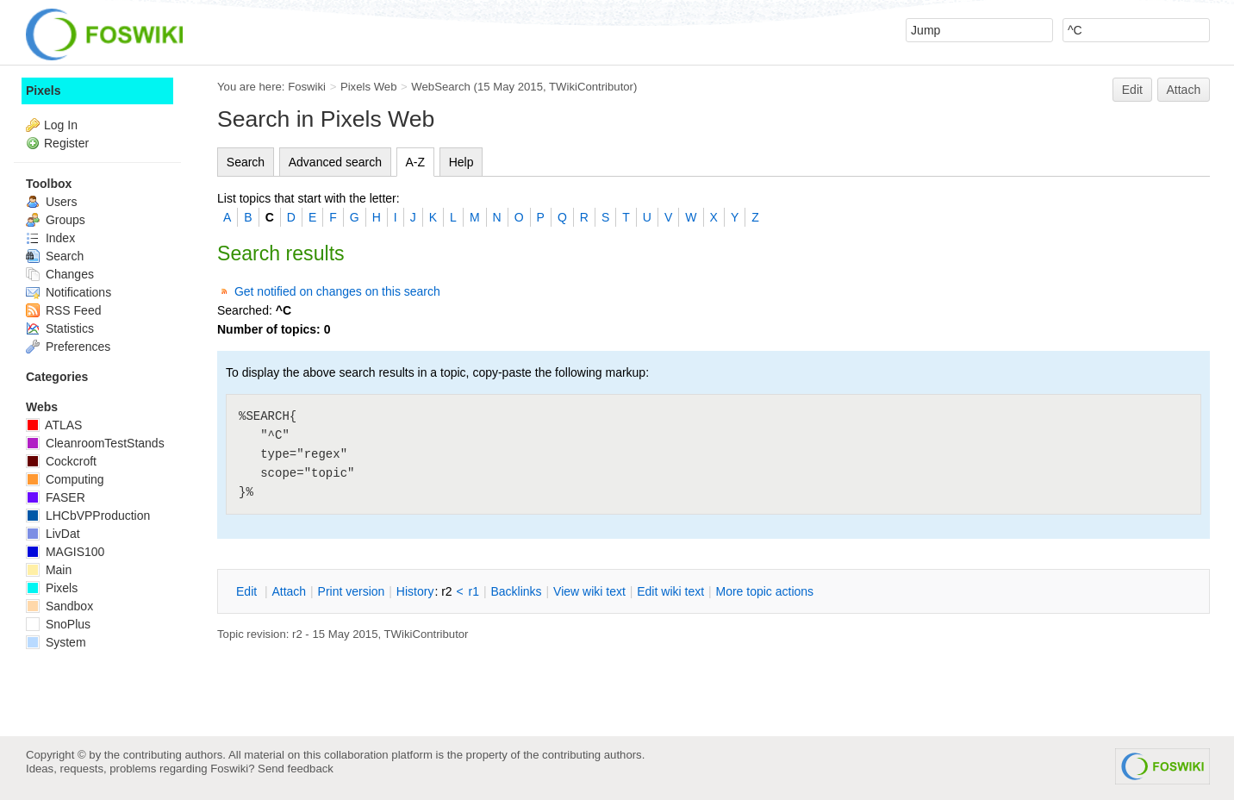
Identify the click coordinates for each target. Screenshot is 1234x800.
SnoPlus (58, 624)
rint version (351, 591)
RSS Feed (63, 310)
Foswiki (307, 86)
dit (248, 591)
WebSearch (441, 86)
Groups (55, 220)
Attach (1184, 90)
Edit (1132, 90)
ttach (288, 591)
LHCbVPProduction (88, 515)
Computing (65, 479)
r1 (474, 591)
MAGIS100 (65, 552)
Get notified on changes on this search (337, 291)
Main (49, 570)
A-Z (416, 162)
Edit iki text (670, 591)
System (56, 642)
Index (50, 238)
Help (461, 162)
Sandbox (59, 606)
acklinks (515, 591)
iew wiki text (589, 591)
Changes (60, 274)
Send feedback (295, 768)
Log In (61, 125)
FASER (55, 497)
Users (51, 202)
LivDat (53, 534)
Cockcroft (61, 461)
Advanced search (335, 162)
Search (246, 162)
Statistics (60, 328)
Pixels (43, 90)
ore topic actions (764, 591)
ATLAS (54, 425)
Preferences (68, 346)
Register (66, 143)
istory (415, 591)
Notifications (68, 292)
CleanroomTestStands (95, 443)
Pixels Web (368, 86)
